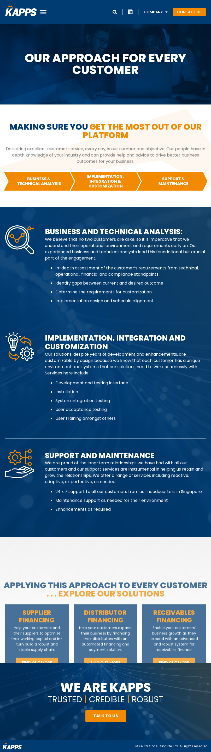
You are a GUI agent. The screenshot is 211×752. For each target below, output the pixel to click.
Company (156, 12)
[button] (43, 12)
